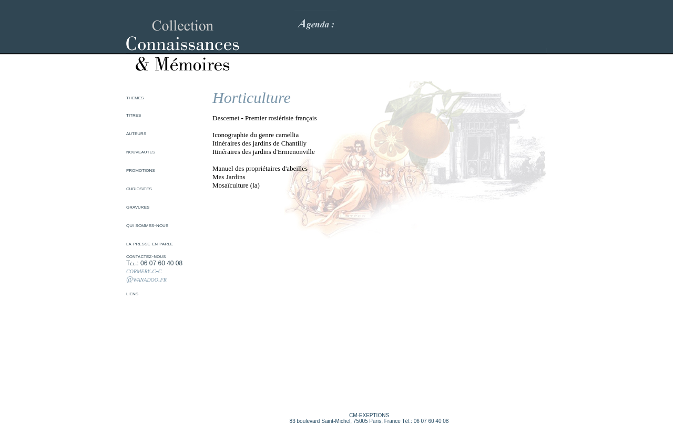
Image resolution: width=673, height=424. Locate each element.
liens (132, 293)
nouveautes (140, 151)
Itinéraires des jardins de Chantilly (259, 143)
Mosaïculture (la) (236, 185)
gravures (137, 206)
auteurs (136, 133)
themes (135, 97)
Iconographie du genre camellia (255, 135)
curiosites (139, 188)
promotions (140, 169)
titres (133, 114)
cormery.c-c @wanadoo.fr (146, 275)
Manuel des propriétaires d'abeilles (260, 168)
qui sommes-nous (147, 225)
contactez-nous (146, 256)
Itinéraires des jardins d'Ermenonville (263, 152)
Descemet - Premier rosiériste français (264, 118)
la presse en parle (149, 243)
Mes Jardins (228, 177)
